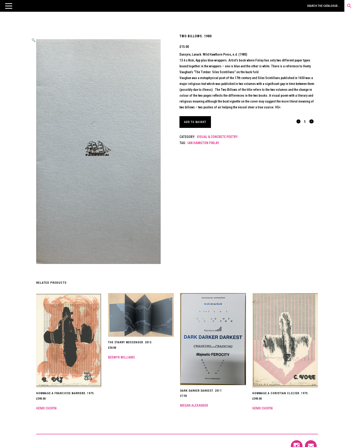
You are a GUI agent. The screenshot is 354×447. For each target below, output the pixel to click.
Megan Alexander (194, 405)
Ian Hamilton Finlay (203, 143)
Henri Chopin (46, 408)
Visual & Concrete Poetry (217, 137)
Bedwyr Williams (121, 357)
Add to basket (196, 122)
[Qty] (305, 121)
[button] (9, 6)
